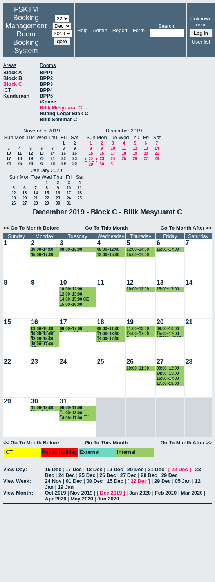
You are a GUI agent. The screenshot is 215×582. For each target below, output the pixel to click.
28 (53, 163)
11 (19, 153)
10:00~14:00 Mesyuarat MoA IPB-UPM (44, 249)
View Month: (18, 493)
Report (120, 30)
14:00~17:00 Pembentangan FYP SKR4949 (140, 334)
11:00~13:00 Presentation (109, 334)
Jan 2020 (140, 493)
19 (30, 158)
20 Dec (135, 469)
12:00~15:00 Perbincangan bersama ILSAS (111, 254)
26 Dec (107, 475)
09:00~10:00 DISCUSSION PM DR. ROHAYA (43, 329)
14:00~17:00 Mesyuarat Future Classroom (108, 339)
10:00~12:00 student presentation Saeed (78, 289)
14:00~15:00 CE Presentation (74, 299)
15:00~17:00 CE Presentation (43, 344)
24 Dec (66, 475)
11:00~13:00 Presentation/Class (77, 413)
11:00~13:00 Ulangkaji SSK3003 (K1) (43, 408)
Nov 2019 (81, 493)
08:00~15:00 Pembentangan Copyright (74, 249)
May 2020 (81, 499)
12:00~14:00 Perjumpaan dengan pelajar (140, 249)
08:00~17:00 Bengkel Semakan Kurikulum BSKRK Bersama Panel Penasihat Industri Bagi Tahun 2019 (77, 329)
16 (74, 153)
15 (63, 153)
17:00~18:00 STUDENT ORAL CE (168, 383)
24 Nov (53, 481)
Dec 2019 (111, 493)
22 (63, 158)
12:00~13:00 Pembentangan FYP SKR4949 (78, 294)
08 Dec (94, 481)
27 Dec (128, 475)
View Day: (15, 469)
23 (74, 158)
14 (53, 153)
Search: (167, 26)
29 (63, 163)
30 (74, 163)
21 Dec (156, 469)
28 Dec (149, 475)
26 (30, 163)
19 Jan (66, 487)
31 (112, 164)
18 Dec (94, 469)
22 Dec (180, 469)
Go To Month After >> (186, 228)
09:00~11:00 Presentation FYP (109, 329)
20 (42, 158)
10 (8, 153)
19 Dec (115, 469)
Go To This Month (106, 228)
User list (201, 42)
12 (30, 153)
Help (82, 30)
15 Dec (115, 481)
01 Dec (74, 481)
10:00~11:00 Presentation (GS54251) (138, 368)
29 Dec (169, 475)
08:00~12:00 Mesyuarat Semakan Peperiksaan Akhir (108, 249)
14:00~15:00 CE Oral (168, 373)
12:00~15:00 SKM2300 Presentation (43, 339)
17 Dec (73, 469)
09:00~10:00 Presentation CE (169, 329)
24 (8, 163)
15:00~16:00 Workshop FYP (74, 304)
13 (42, 153)
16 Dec (53, 469)
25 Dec (87, 475)
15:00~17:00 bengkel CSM (138, 254)
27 (42, 163)
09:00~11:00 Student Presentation (72, 408)
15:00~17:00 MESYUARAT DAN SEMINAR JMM (170, 249)
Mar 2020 (192, 493)
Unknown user (200, 21)
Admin (100, 30)
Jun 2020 (108, 499)
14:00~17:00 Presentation (72, 418)
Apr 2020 (56, 499)
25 (19, 163)
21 (53, 158)
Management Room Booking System (26, 38)
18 (19, 158)
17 (8, 158)
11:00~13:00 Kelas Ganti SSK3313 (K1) (139, 329)
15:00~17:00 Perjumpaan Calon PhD (42, 254)
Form (139, 30)
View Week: (17, 481)
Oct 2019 (55, 493)
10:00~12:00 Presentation (138, 289)
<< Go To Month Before (31, 228)
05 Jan (182, 481)
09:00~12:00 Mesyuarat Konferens (168, 368)
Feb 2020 (166, 493)
